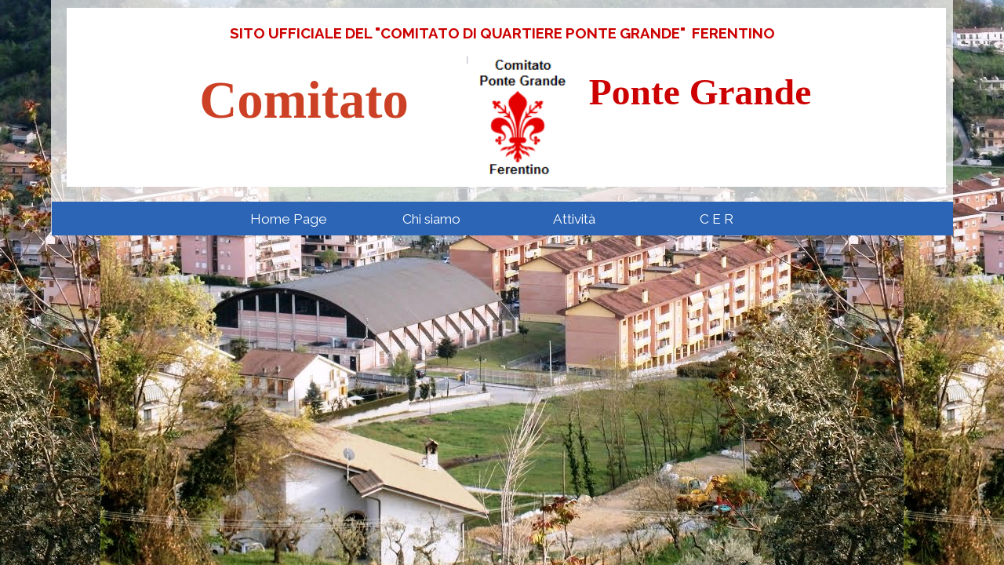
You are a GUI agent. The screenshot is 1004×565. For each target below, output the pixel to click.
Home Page (288, 219)
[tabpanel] (502, 33)
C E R (716, 219)
